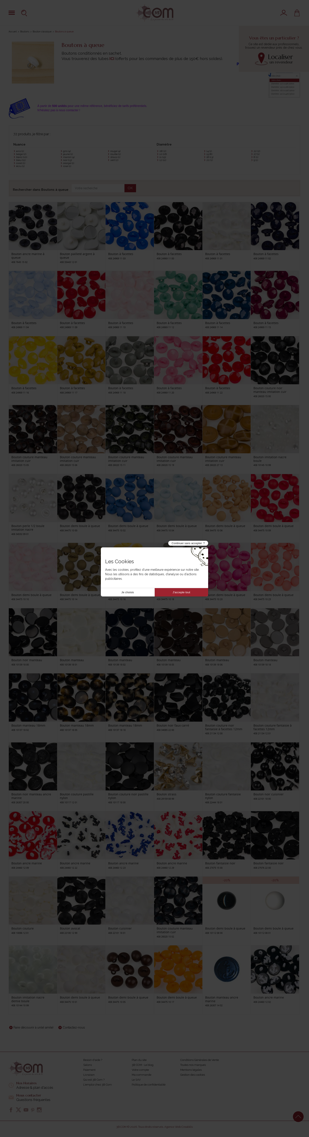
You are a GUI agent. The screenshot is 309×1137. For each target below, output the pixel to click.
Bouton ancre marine (26, 863)
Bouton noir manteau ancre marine (31, 796)
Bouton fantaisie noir (220, 863)
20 (209, 160)
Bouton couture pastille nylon (77, 796)
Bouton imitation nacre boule (269, 459)
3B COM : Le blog (142, 1064)
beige (21, 154)
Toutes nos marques (193, 1064)
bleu (21, 160)
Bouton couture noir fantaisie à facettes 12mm (223, 727)
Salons (87, 1064)
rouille (115, 154)
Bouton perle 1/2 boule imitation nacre (27, 528)
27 (256, 154)
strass (115, 157)
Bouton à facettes (120, 254)
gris (67, 151)
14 (209, 151)
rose (67, 166)
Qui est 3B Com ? (94, 1079)
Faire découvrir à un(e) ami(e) (33, 1027)
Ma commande (141, 1074)
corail (20, 163)
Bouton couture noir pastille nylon (128, 796)
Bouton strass (166, 794)
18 (209, 157)
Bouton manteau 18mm (28, 725)
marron (68, 157)
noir (67, 160)
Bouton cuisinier (120, 928)
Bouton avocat (70, 928)
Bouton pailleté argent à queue (77, 256)
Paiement (89, 1069)
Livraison (89, 1074)
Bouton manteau (72, 660)
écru (20, 166)
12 (162, 160)
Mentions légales (191, 1069)
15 (209, 154)
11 (162, 157)
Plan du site (139, 1060)
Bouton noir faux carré (173, 725)
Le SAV (136, 1079)
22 (257, 151)
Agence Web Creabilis (178, 1126)
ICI (111, 58)
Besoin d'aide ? (92, 1060)
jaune (68, 154)
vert (114, 160)
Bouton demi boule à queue (80, 526)
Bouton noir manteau (26, 660)
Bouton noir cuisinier (268, 794)
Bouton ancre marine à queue (27, 256)
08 (162, 151)
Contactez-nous (74, 1027)
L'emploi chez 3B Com (97, 1084)
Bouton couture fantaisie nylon (223, 796)
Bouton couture (22, 928)
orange (68, 163)
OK (130, 188)
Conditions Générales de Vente (199, 1060)
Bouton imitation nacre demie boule (27, 999)
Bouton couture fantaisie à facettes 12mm (272, 727)
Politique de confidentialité (148, 1084)
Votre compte (140, 1069)
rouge (115, 151)
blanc (21, 157)
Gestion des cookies (192, 1074)
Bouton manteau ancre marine (221, 999)
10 (163, 154)
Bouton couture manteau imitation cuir (29, 459)
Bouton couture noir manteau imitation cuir (269, 390)
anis (20, 151)
